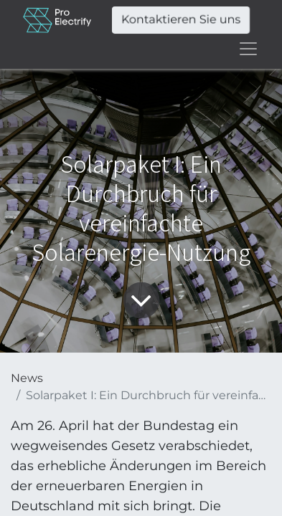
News (27, 378)
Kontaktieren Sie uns (180, 20)
